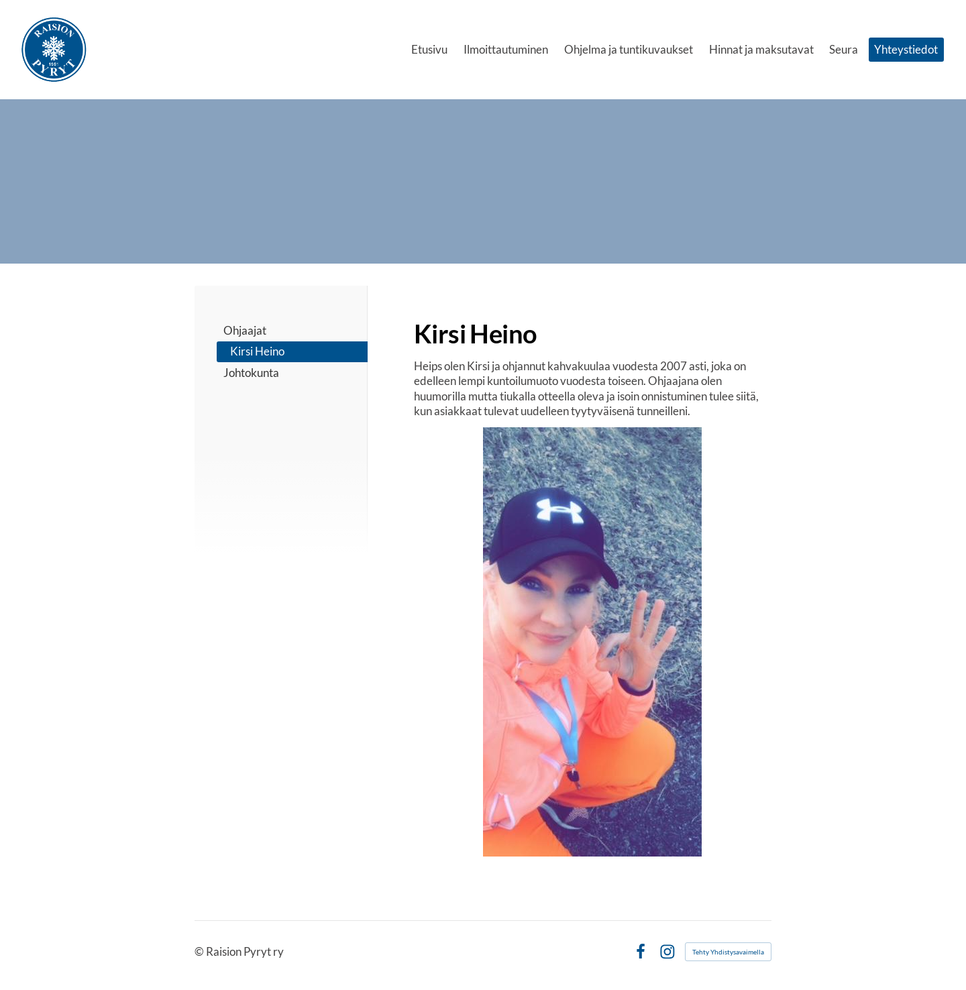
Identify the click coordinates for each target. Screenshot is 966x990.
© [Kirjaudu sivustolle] (200, 951)
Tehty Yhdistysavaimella (728, 952)
